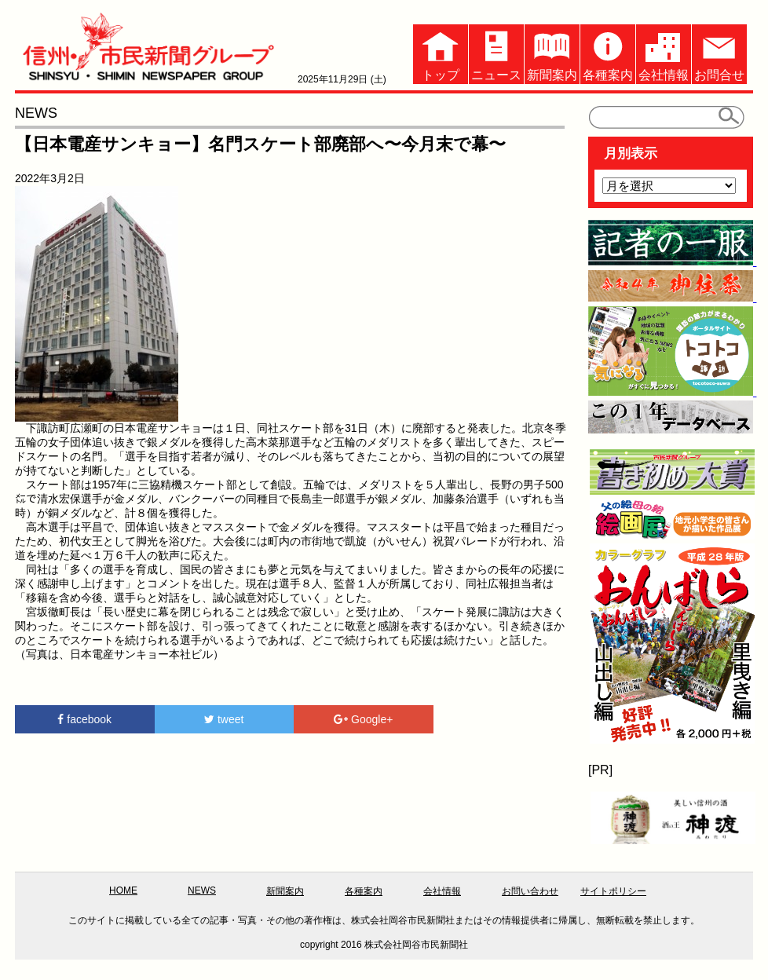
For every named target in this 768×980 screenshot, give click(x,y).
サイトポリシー (613, 891)
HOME (123, 890)
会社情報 (663, 53)
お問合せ (719, 53)
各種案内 (607, 53)
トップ (440, 53)
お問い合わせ (530, 891)
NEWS (202, 890)
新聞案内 (552, 53)
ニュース (496, 53)
